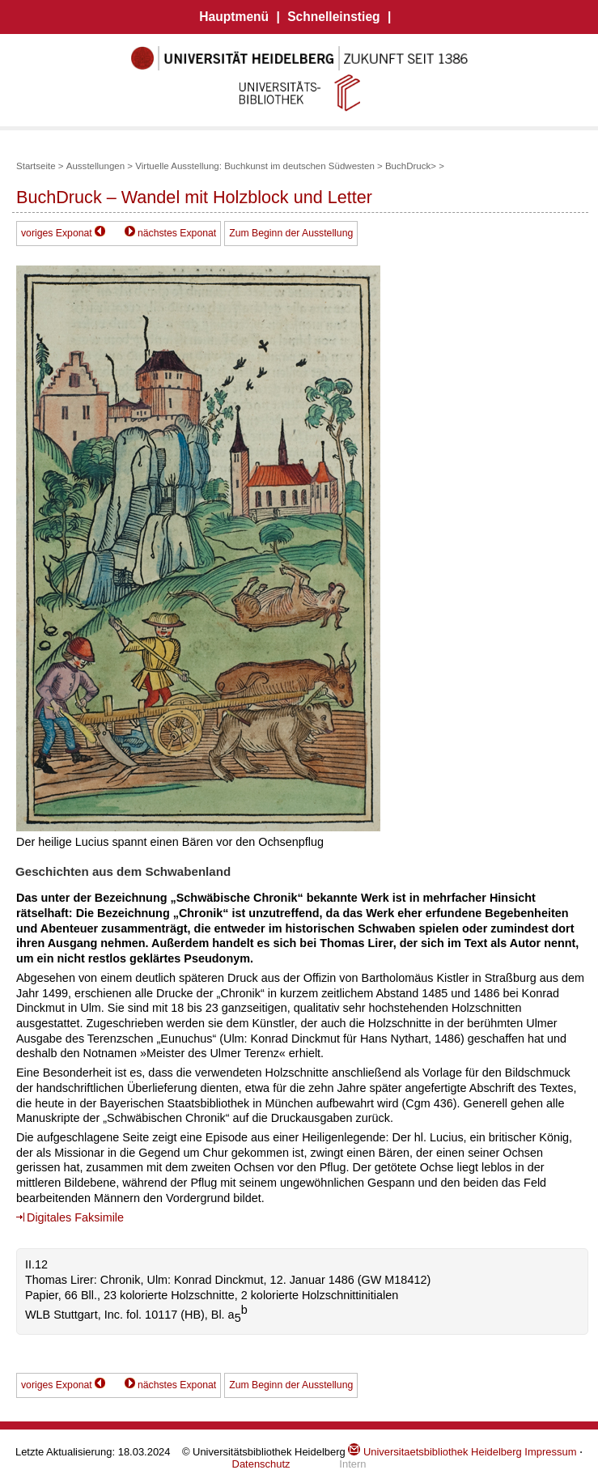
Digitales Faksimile (75, 1217)
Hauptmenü (234, 16)
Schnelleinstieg (333, 16)
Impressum (550, 1452)
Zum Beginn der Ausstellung (291, 233)
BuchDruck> (410, 166)
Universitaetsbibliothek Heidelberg (434, 1452)
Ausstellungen (95, 166)
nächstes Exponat (177, 233)
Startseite (36, 166)
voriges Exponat (56, 233)
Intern (352, 1464)
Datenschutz (261, 1464)
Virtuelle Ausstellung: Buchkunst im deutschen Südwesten (255, 166)
